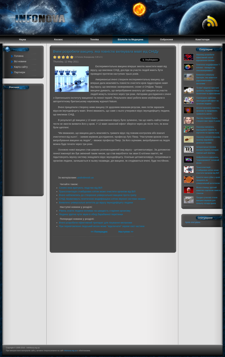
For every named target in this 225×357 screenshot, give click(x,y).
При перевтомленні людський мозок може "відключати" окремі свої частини (101, 226)
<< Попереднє (99, 231)
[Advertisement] (24, 142)
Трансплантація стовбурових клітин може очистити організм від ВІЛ (97, 191)
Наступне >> (125, 231)
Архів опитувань (192, 222)
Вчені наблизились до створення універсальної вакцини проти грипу (97, 195)
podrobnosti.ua (85, 177)
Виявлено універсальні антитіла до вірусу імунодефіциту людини (96, 202)
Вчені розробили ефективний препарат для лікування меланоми (95, 222)
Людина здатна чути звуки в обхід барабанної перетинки (91, 214)
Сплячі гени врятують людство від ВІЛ (80, 187)
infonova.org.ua (70, 351)
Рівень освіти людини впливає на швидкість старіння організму (94, 210)
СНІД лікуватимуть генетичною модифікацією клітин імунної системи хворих (102, 198)
